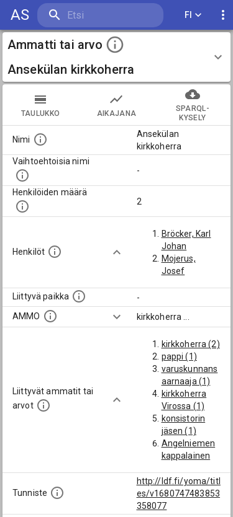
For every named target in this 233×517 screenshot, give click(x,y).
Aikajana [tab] (116, 104)
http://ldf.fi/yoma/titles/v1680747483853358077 (179, 493)
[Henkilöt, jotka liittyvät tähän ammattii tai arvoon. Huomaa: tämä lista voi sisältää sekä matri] (55, 252)
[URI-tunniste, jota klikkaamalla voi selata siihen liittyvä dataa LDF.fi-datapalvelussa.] (57, 493)
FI (193, 15)
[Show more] (117, 252)
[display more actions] (223, 15)
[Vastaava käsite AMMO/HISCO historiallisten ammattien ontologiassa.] (50, 316)
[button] (116, 57)
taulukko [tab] (40, 104)
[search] (100, 15)
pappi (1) (179, 356)
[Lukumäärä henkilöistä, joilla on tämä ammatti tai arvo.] (22, 206)
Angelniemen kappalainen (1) (189, 455)
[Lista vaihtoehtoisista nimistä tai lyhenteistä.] (22, 175)
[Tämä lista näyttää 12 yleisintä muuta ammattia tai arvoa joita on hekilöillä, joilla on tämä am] (43, 405)
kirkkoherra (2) (191, 344)
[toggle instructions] (115, 45)
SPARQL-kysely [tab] (193, 104)
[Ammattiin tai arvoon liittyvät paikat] (79, 296)
